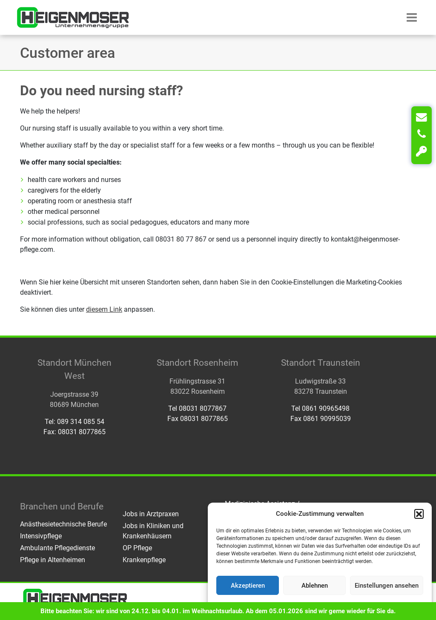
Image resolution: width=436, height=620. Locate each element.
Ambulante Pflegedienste (57, 548)
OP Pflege (137, 548)
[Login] (421, 151)
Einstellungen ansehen (387, 585)
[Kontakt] (421, 117)
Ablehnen (314, 585)
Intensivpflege (41, 536)
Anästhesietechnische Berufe (63, 524)
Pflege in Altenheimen (52, 560)
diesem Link (104, 309)
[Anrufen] (421, 134)
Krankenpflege (144, 560)
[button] (419, 513)
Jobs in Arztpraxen (151, 514)
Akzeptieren (248, 585)
